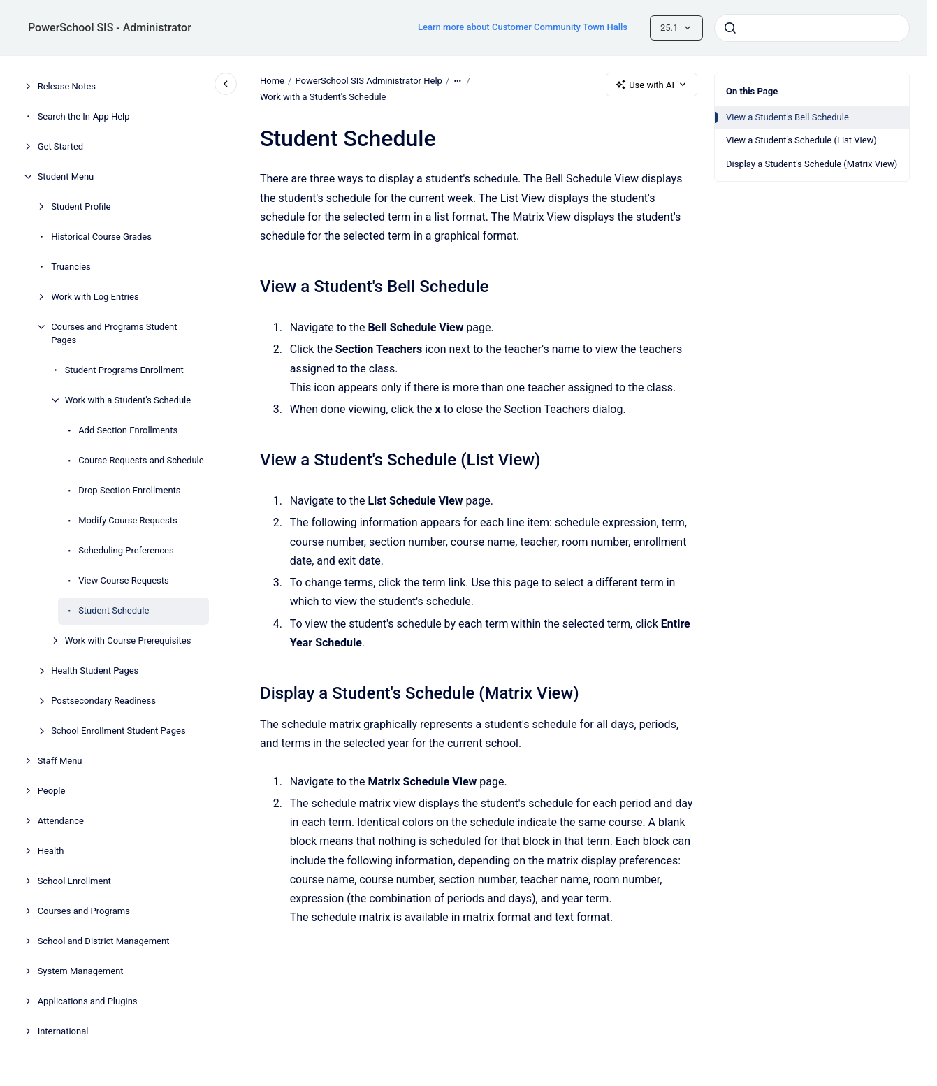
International (63, 1031)
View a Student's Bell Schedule (787, 117)
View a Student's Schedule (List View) (801, 140)
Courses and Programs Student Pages (114, 333)
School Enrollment (74, 881)
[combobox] (812, 28)
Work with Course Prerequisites (128, 640)
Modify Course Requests (127, 520)
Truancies (71, 266)
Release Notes (67, 86)
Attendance (61, 821)
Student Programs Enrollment (124, 370)
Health (51, 851)
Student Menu (66, 176)
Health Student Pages (94, 670)
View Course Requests (123, 580)
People (52, 790)
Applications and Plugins (88, 1001)
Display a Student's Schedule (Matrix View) (811, 164)
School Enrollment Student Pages (118, 730)
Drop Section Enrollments (129, 490)
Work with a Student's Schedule (128, 400)
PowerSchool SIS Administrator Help (368, 80)
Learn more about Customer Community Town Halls (522, 27)
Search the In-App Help (84, 116)
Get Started (60, 146)
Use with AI (651, 84)
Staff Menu (60, 760)
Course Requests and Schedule (140, 460)
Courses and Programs (84, 911)
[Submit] (730, 28)
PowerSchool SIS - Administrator (109, 27)
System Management (81, 971)
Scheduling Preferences (126, 550)
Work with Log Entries (94, 296)
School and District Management (104, 941)
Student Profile (80, 206)
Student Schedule (113, 610)
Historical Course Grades (101, 236)
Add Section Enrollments (127, 430)
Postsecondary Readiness (103, 700)
